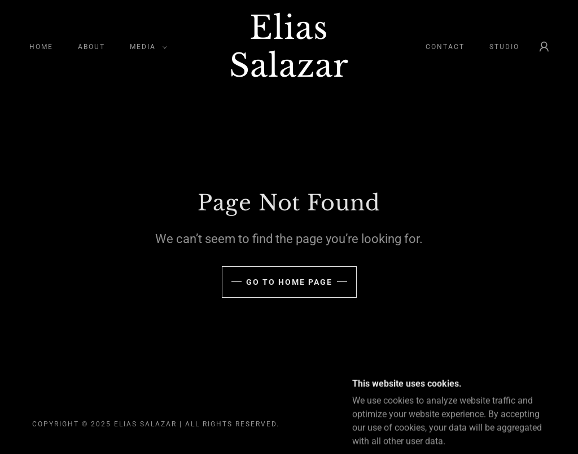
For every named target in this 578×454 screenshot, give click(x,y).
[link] (289, 73)
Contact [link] (445, 47)
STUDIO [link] (504, 47)
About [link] (91, 47)
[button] (146, 47)
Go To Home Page (289, 281)
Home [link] (41, 47)
